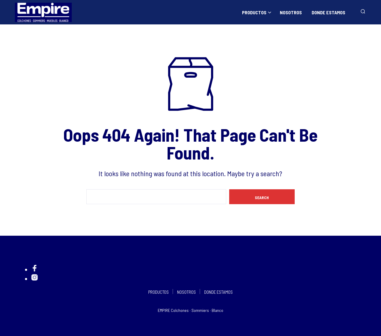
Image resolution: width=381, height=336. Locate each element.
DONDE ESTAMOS (328, 12)
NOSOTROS (291, 12)
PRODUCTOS (254, 12)
